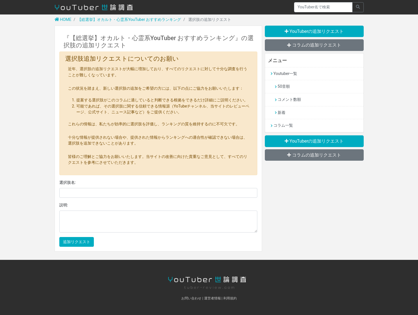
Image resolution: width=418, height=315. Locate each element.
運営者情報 (212, 298)
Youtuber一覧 (284, 73)
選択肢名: (67, 182)
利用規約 (230, 298)
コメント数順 (288, 99)
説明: (63, 205)
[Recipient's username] (323, 7)
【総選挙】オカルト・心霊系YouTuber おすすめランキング (129, 19)
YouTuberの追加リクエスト (314, 31)
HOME (63, 19)
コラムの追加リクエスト (314, 45)
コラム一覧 (282, 125)
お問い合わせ (191, 298)
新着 (280, 112)
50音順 (282, 86)
